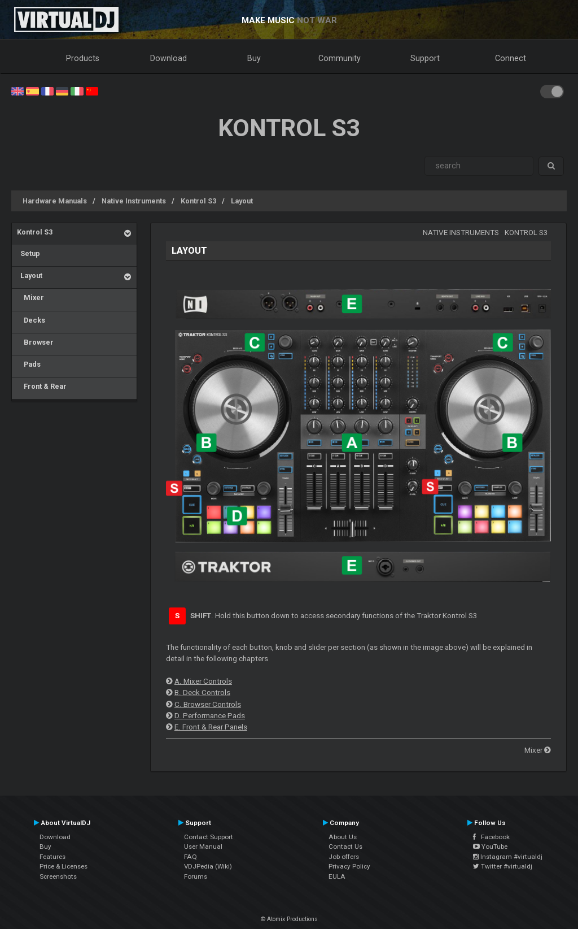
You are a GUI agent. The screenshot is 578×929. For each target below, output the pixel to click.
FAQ (190, 857)
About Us (343, 837)
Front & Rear (42, 386)
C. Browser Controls (207, 704)
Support (425, 58)
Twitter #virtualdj (502, 866)
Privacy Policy (349, 866)
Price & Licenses (63, 866)
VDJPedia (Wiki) (208, 866)
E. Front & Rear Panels (210, 727)
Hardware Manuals (55, 201)
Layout (242, 201)
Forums (195, 876)
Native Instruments (134, 201)
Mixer (30, 297)
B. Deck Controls (202, 692)
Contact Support (208, 837)
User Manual (203, 846)
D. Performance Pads (209, 715)
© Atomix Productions (289, 919)
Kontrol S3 (198, 201)
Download (168, 58)
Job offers (344, 857)
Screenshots (58, 876)
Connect (510, 58)
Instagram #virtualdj (507, 857)
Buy (254, 58)
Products (82, 58)
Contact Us (345, 846)
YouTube (490, 846)
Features (52, 857)
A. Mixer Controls (203, 681)
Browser (35, 342)
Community (339, 58)
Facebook (491, 837)
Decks (31, 320)
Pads (29, 364)
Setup (28, 253)
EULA (337, 876)
